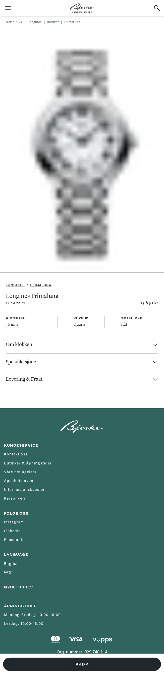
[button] (82, 344)
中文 (8, 572)
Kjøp (82, 664)
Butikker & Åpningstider (28, 463)
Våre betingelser (20, 472)
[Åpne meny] (8, 8)
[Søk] (157, 8)
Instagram (14, 522)
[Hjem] (82, 8)
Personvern (15, 498)
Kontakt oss (16, 454)
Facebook (13, 540)
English (11, 564)
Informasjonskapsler (24, 490)
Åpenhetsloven (18, 481)
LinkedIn (12, 531)
